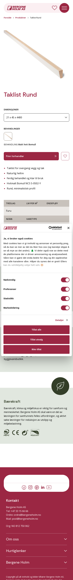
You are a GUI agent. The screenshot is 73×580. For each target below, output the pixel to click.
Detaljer (59, 320)
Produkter (20, 17)
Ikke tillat (36, 349)
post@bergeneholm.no (25, 518)
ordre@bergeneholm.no (27, 514)
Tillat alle (36, 329)
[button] (36, 57)
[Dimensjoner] (36, 117)
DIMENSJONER (11, 109)
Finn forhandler (31, 156)
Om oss (12, 539)
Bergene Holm (17, 562)
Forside (7, 17)
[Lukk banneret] (68, 228)
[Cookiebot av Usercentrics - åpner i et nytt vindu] (48, 228)
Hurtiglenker (16, 551)
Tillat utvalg (36, 339)
